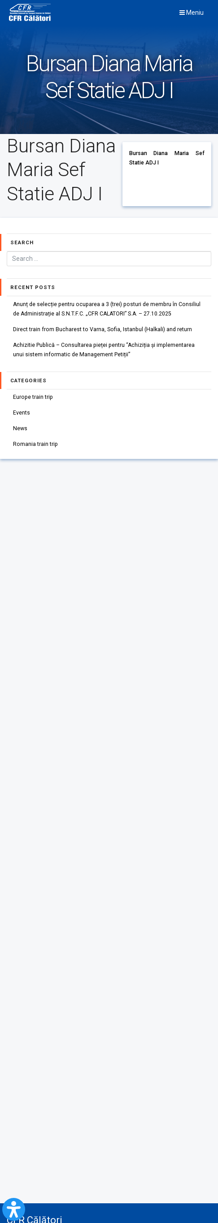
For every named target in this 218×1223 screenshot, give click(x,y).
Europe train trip (33, 397)
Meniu (191, 12)
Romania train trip (35, 444)
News (20, 429)
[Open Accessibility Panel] (13, 1209)
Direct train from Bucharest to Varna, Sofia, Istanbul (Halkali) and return (102, 329)
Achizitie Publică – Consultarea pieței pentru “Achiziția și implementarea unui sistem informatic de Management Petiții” (104, 350)
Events (21, 413)
